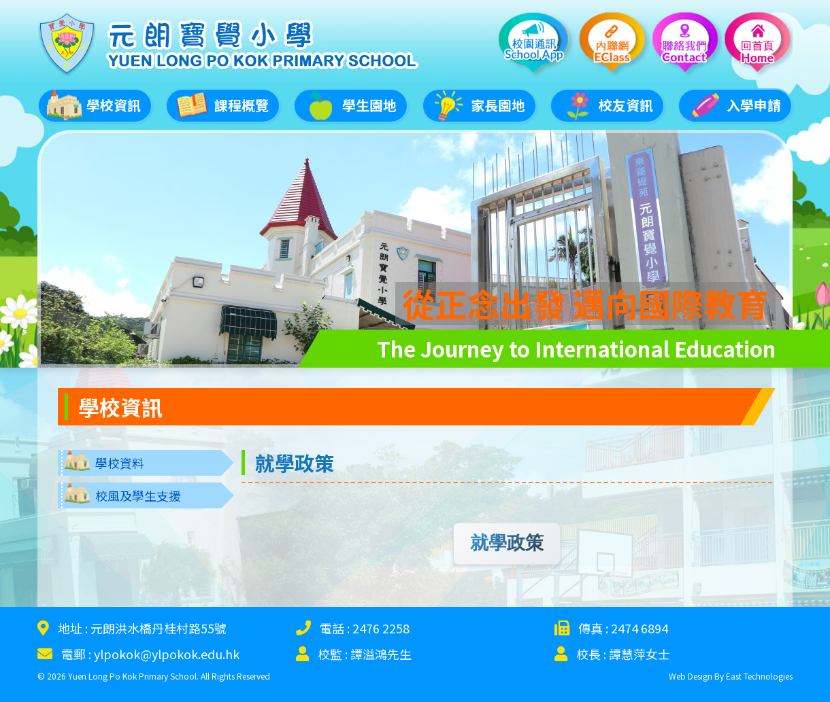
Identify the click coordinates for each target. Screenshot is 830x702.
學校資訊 (93, 104)
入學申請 (733, 104)
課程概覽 (221, 104)
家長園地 (477, 104)
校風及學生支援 (138, 491)
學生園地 (349, 104)
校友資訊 (605, 104)
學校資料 (119, 459)
